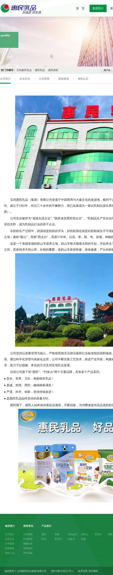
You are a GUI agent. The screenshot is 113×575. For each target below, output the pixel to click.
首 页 (80, 8)
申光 (43, 539)
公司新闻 (28, 534)
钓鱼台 (84, 534)
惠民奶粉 (53, 70)
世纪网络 (93, 571)
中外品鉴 (28, 553)
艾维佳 (98, 534)
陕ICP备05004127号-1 (62, 571)
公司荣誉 (44, 78)
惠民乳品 (40, 70)
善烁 (57, 534)
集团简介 (98, 8)
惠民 (43, 534)
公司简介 (5, 78)
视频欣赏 (28, 543)
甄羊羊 (58, 539)
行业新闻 (28, 539)
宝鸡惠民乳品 (24, 70)
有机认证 (83, 78)
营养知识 (28, 548)
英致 (83, 539)
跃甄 (110, 534)
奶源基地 (63, 78)
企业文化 (24, 78)
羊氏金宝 (72, 534)
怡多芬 (71, 539)
